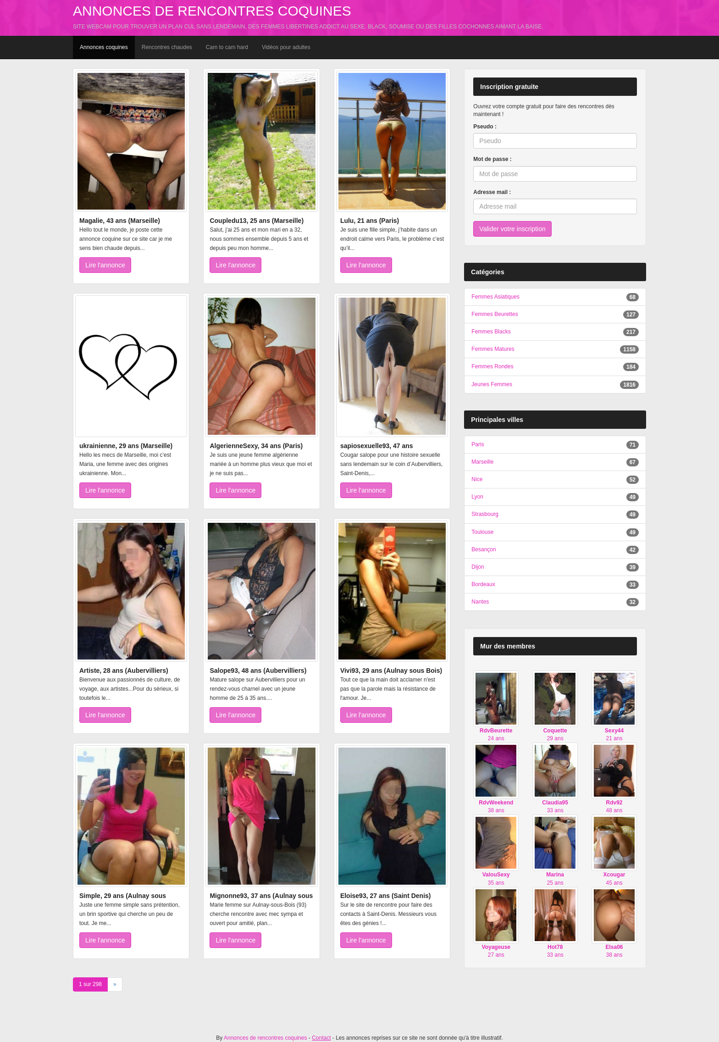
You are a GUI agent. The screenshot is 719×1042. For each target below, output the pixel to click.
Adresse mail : (492, 192)
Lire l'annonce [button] (105, 265)
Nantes (480, 602)
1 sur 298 (90, 984)
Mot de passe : (492, 159)
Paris (477, 444)
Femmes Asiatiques (495, 297)
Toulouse (482, 532)
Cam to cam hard (227, 47)
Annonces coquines (104, 47)
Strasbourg (484, 514)
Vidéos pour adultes (286, 47)
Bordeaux (483, 584)
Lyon (477, 496)
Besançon (483, 549)
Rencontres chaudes (167, 47)
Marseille (482, 462)
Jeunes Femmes (491, 384)
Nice (476, 479)
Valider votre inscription (512, 229)
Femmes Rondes (492, 366)
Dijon (477, 567)
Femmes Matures (492, 349)
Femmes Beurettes (494, 314)
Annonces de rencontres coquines (212, 10)
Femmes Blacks (490, 331)
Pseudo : (485, 126)
